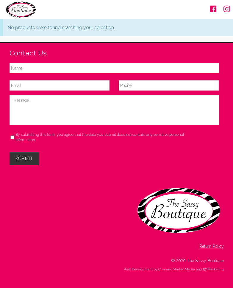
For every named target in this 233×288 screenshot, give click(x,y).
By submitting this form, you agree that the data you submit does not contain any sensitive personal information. (99, 137)
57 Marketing (213, 269)
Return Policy (211, 246)
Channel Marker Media (176, 269)
